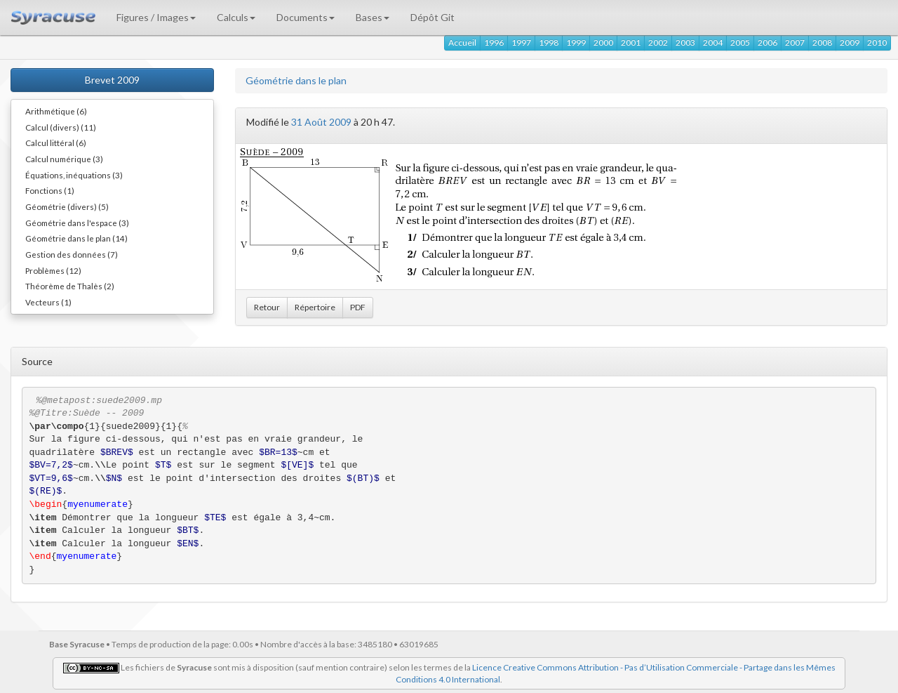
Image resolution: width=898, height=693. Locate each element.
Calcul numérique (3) (64, 159)
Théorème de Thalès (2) (69, 286)
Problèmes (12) (53, 270)
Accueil (462, 42)
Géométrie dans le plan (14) (76, 238)
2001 (631, 42)
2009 (849, 42)
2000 (603, 42)
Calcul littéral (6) (55, 142)
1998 (548, 42)
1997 (521, 42)
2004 (713, 42)
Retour (267, 307)
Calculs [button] (236, 17)
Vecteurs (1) (48, 302)
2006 (767, 42)
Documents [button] (305, 17)
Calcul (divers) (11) (60, 127)
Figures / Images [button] (156, 17)
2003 (685, 42)
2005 (740, 42)
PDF (358, 307)
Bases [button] (372, 17)
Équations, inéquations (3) (74, 175)
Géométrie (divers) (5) (67, 206)
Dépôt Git (432, 17)
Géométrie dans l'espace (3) (77, 222)
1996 (494, 42)
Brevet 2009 (112, 80)
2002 (658, 42)
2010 (877, 42)
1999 (576, 42)
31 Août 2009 (321, 122)
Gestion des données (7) (71, 254)
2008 (822, 42)
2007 (795, 42)
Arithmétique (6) (56, 111)
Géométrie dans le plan (296, 80)
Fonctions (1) (49, 190)
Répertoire (315, 307)
